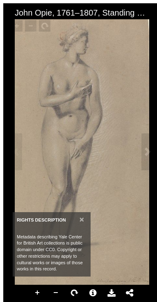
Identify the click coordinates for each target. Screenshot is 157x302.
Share (130, 293)
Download (111, 293)
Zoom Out (56, 293)
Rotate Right (74, 293)
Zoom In (38, 293)
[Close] (81, 219)
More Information (93, 293)
